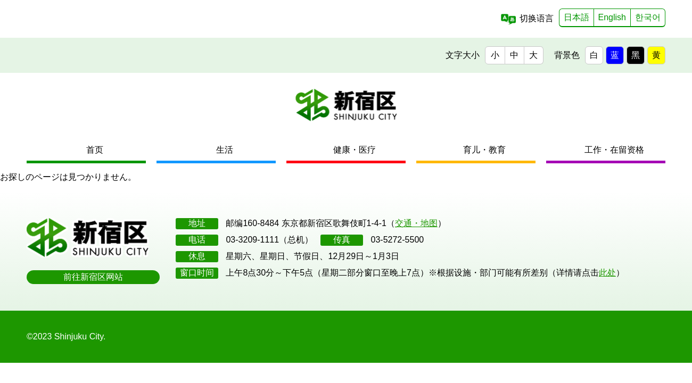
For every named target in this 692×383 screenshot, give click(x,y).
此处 (607, 272)
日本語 (576, 17)
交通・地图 (416, 223)
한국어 (648, 17)
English (612, 17)
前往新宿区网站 (93, 276)
